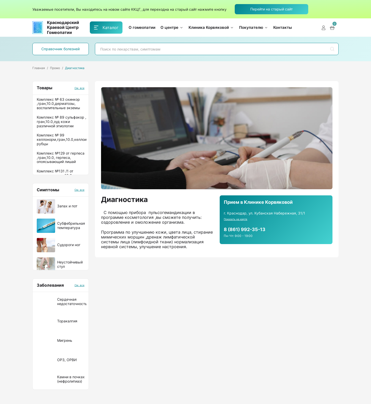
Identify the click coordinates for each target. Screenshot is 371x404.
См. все (79, 88)
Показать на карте (235, 219)
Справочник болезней (60, 49)
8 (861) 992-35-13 (244, 229)
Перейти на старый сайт (271, 9)
